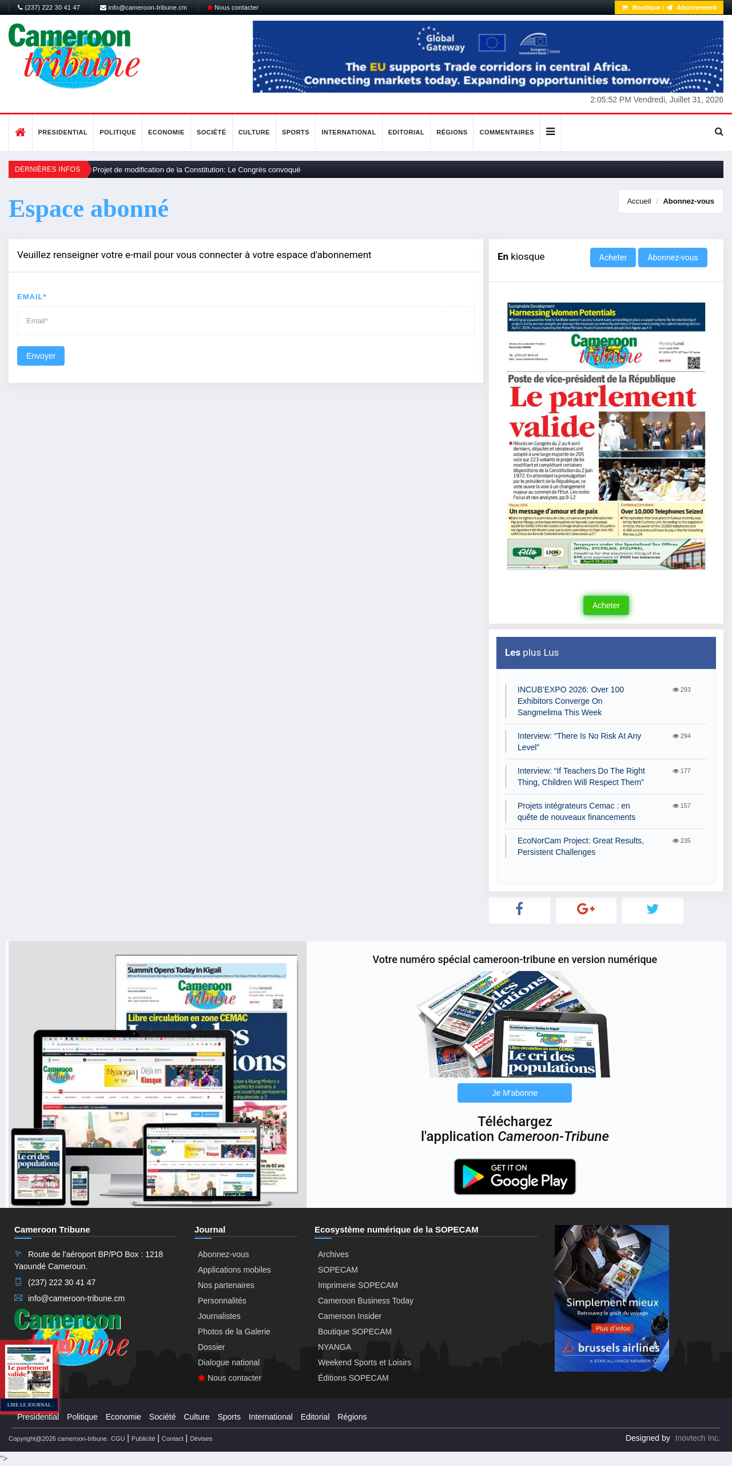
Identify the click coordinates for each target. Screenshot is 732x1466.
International (348, 132)
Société (211, 132)
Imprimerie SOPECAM (358, 1285)
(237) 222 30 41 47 (49, 7)
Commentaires (506, 132)
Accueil (639, 201)
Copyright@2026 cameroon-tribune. (59, 1438)
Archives (333, 1254)
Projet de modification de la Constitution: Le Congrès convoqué (197, 169)
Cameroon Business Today (365, 1300)
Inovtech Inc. (698, 1438)
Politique (118, 132)
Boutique (641, 7)
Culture (254, 132)
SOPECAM (338, 1269)
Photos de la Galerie (234, 1331)
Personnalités (222, 1300)
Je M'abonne (515, 1092)
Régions (451, 132)
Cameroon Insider (349, 1316)
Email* (32, 296)
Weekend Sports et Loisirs (364, 1362)
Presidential (63, 132)
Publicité (144, 1438)
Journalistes (219, 1316)
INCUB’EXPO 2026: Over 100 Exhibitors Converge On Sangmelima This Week (571, 701)
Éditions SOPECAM (353, 1377)
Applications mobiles (234, 1269)
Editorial (406, 132)
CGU (118, 1438)
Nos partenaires (226, 1285)
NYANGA (334, 1347)
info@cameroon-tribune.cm (143, 7)
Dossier (211, 1347)
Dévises (201, 1438)
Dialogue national (229, 1362)
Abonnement (691, 7)
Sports (295, 132)
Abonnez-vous (688, 201)
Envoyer (40, 355)
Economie (166, 132)
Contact (173, 1438)
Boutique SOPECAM (355, 1331)
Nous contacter (232, 7)
